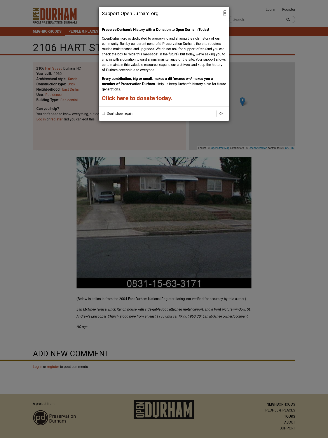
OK (221, 113)
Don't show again (117, 113)
